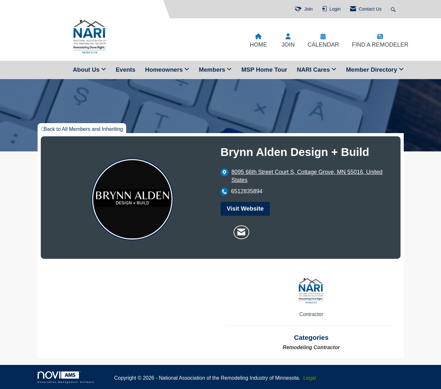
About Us (87, 69)
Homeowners (164, 69)
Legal (309, 378)
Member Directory (372, 69)
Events (125, 69)
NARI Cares (314, 69)
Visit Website (245, 208)
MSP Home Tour (264, 69)
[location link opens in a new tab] (311, 176)
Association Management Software (66, 377)
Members (213, 69)
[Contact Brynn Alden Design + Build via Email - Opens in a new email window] (241, 232)
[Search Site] (394, 9)
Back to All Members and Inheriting (82, 129)
